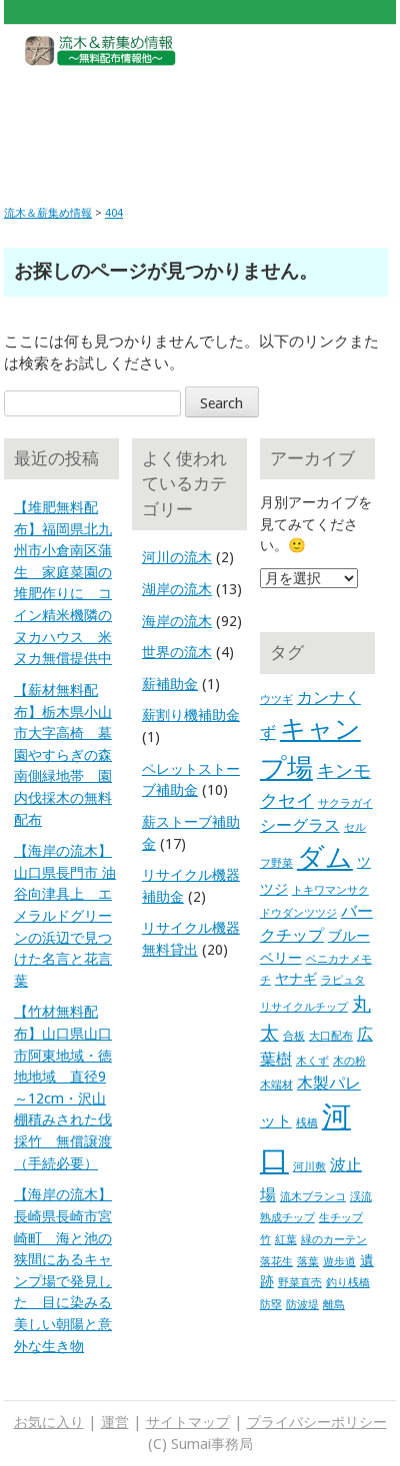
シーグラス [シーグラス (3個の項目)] (300, 825)
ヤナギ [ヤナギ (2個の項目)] (296, 979)
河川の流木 (177, 557)
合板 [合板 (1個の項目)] (294, 1036)
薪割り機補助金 (191, 715)
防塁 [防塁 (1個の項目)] (271, 1304)
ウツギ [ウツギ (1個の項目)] (276, 699)
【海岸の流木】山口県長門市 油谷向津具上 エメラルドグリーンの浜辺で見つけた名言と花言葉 (65, 916)
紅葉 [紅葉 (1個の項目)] (286, 1239)
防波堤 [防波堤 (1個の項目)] (302, 1304)
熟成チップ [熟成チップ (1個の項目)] (287, 1217)
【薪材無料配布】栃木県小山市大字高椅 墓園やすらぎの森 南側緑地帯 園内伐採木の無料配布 (63, 755)
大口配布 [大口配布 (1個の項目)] (331, 1036)
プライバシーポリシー (317, 1422)
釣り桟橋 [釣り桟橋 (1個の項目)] (348, 1282)
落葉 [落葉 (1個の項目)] (308, 1261)
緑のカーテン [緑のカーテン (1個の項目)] (334, 1239)
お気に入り (49, 1422)
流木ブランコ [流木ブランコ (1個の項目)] (313, 1196)
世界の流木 (177, 652)
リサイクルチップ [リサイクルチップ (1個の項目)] (304, 1007)
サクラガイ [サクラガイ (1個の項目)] (345, 803)
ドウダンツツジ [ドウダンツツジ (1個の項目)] (298, 913)
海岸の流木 (177, 621)
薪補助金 (170, 684)
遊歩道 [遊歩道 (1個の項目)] (339, 1261)
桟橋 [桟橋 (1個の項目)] (307, 1122)
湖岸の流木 (177, 589)
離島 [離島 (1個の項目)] (334, 1304)
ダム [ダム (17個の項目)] (325, 858)
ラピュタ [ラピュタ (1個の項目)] (343, 980)
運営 (115, 1422)
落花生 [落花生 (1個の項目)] (276, 1261)
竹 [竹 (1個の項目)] (265, 1239)
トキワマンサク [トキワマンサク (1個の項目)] (330, 890)
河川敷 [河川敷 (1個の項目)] (309, 1166)
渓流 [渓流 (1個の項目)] (361, 1196)
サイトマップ (188, 1422)
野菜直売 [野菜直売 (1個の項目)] (300, 1282)
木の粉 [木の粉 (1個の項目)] (349, 1061)
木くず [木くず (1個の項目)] (312, 1061)
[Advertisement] (200, 121)
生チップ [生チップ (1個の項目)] (341, 1217)
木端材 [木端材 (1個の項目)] (276, 1085)
